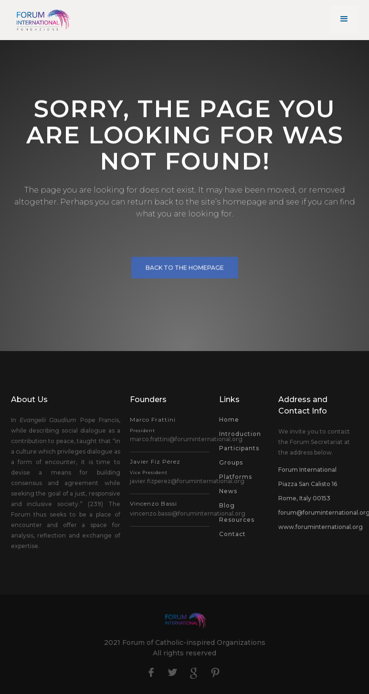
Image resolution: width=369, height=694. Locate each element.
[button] (344, 19)
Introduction (240, 433)
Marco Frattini (153, 424)
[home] (42, 20)
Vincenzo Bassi (153, 503)
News (228, 491)
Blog (227, 505)
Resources (236, 519)
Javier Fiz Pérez (155, 466)
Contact (232, 534)
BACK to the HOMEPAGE (185, 270)
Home (229, 419)
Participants (239, 448)
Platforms (235, 476)
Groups (231, 462)
